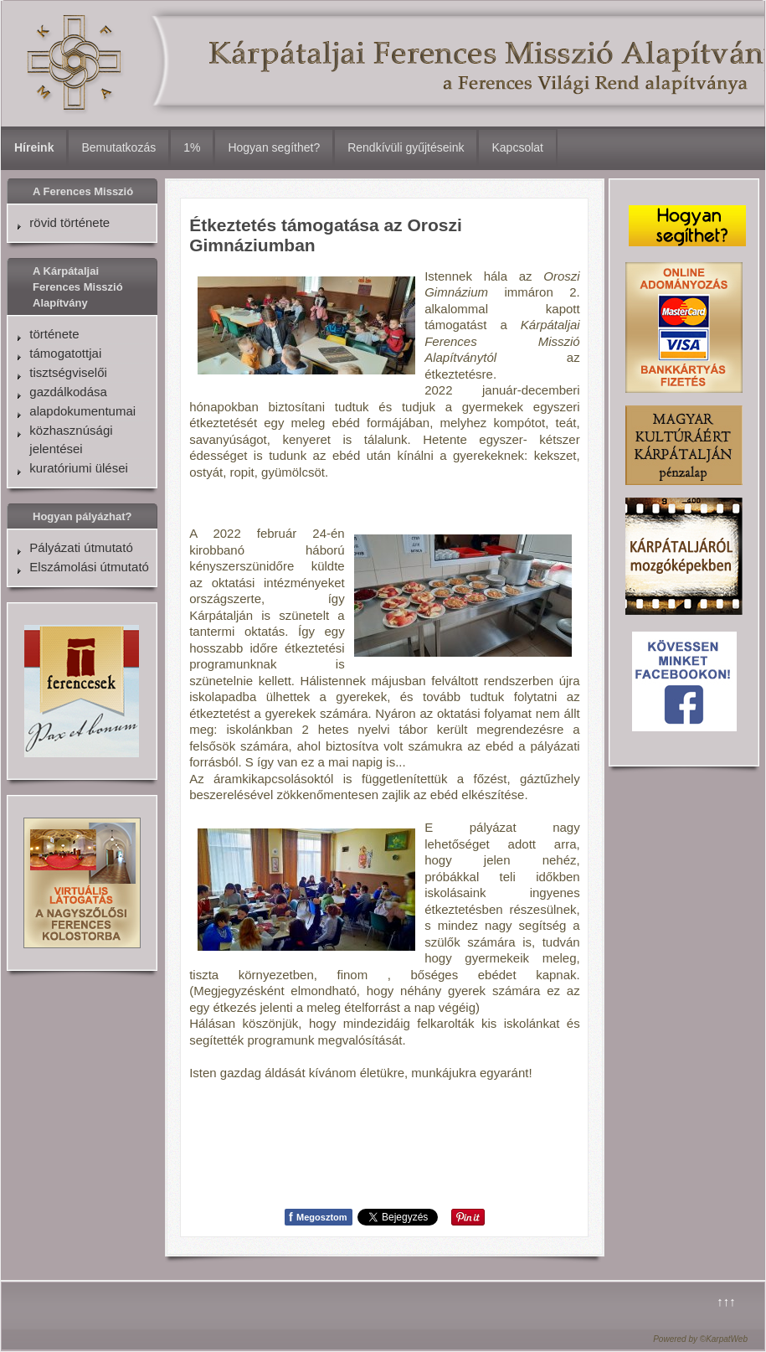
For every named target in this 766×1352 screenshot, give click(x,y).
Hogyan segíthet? (274, 147)
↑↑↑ (726, 1301)
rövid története (69, 222)
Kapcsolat (516, 147)
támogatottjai (65, 353)
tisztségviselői (68, 372)
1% (191, 147)
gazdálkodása (68, 391)
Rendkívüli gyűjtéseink (405, 147)
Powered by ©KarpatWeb (700, 1339)
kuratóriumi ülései (78, 468)
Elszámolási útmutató (89, 567)
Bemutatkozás (118, 147)
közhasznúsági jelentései (70, 439)
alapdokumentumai (82, 411)
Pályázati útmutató (80, 547)
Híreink (34, 147)
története (54, 334)
